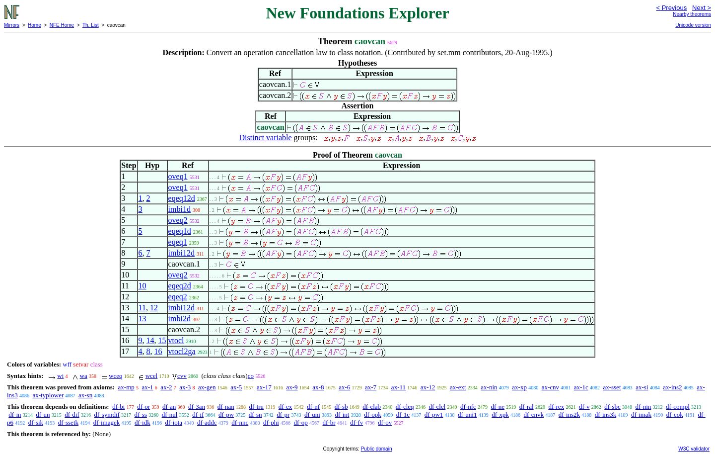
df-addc (207, 422)
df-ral (526, 406)
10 (142, 285)
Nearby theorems (692, 14)
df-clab (371, 406)
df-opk (372, 414)
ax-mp (126, 387)
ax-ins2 (672, 387)
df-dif (72, 414)
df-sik (35, 422)
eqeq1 (177, 242)
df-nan (225, 406)
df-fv (356, 422)
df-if (198, 414)
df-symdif (107, 414)
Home (34, 25)
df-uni (312, 414)
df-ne (497, 406)
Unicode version (693, 25)
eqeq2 (177, 296)
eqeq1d (179, 231)
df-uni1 (467, 414)
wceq (115, 375)
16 (158, 351)
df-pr (283, 414)
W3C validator (694, 449)
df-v (584, 406)
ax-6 (344, 387)
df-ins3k (605, 414)
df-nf (313, 406)
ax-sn (85, 395)
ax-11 (398, 387)
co (251, 375)
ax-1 (147, 387)
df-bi (118, 406)
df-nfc (468, 406)
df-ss (141, 414)
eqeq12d (181, 198)
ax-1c (581, 387)
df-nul (170, 414)
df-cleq (405, 406)
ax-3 (185, 387)
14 (150, 340)
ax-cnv (550, 387)
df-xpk (500, 414)
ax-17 (264, 387)
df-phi (271, 422)
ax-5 (236, 387)
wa (83, 375)
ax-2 (166, 387)
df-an (169, 406)
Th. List (90, 25)
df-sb (341, 406)
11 (142, 307)
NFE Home (62, 25)
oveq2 (178, 220)
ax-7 (370, 387)
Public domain (376, 449)
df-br (328, 422)
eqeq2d (179, 285)
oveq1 (178, 176)
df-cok (674, 414)
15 (162, 340)
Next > (701, 7)
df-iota (173, 422)
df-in (14, 414)
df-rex (556, 406)
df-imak (641, 414)
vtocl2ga (182, 351)
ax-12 (428, 387)
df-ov (385, 422)
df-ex (285, 406)
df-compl (678, 406)
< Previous (671, 7)
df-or (143, 406)
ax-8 (318, 387)
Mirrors (11, 25)
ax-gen (206, 387)
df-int (342, 414)
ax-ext (458, 387)
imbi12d (181, 253)
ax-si (642, 387)
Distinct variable (265, 137)
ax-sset (612, 387)
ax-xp (519, 387)
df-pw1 (434, 414)
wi (60, 375)
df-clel (437, 406)
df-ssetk (68, 422)
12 (154, 307)
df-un (43, 414)
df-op (301, 422)
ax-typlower (48, 395)
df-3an (196, 406)
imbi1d (179, 209)
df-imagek (106, 422)
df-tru (256, 406)
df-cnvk (534, 414)
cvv (182, 375)
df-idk (142, 422)
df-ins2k (569, 414)
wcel (151, 375)
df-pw (226, 414)
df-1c (403, 414)
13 (142, 318)
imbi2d (179, 318)
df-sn (255, 414)
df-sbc (612, 406)
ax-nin (489, 387)
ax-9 (291, 387)
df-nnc (239, 422)
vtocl (176, 340)
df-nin (643, 406)
